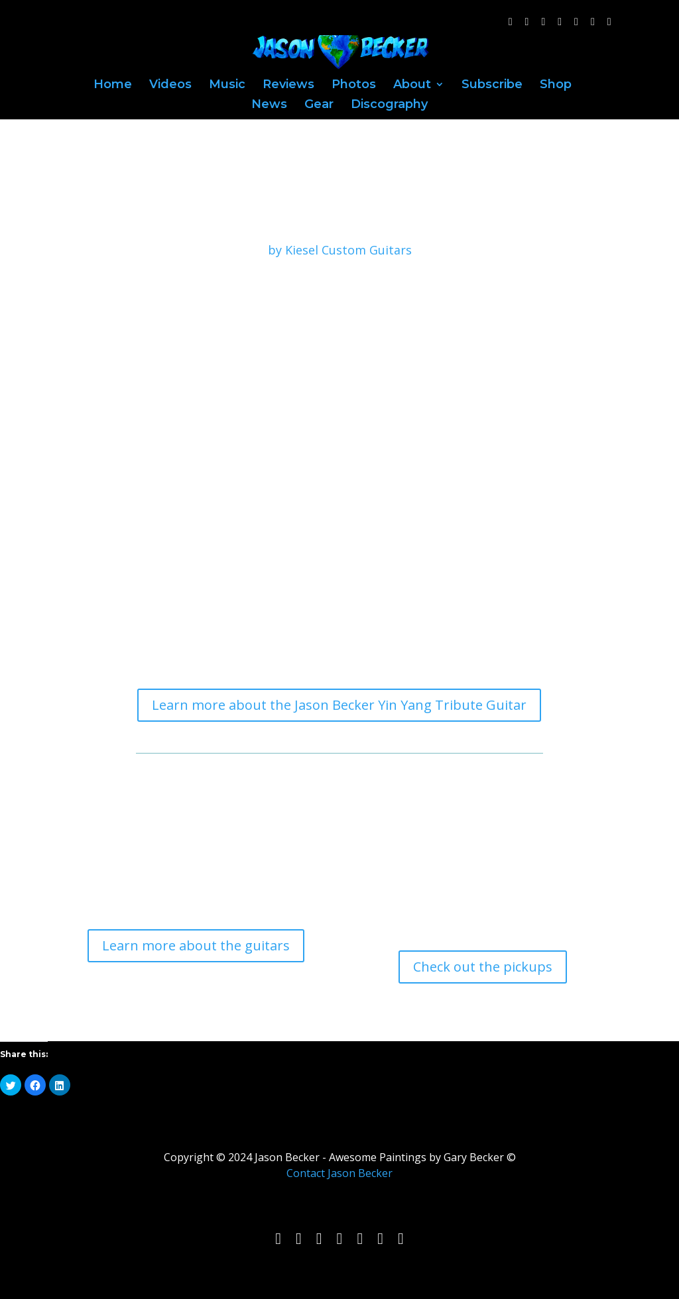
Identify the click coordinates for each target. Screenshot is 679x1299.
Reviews (288, 85)
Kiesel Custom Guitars (348, 250)
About (412, 85)
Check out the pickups (482, 967)
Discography (389, 105)
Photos (354, 85)
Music (227, 85)
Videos (170, 85)
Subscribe (492, 85)
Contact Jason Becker (339, 1173)
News (269, 105)
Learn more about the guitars (196, 945)
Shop (556, 85)
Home (112, 85)
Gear (319, 105)
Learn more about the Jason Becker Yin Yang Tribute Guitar (339, 705)
